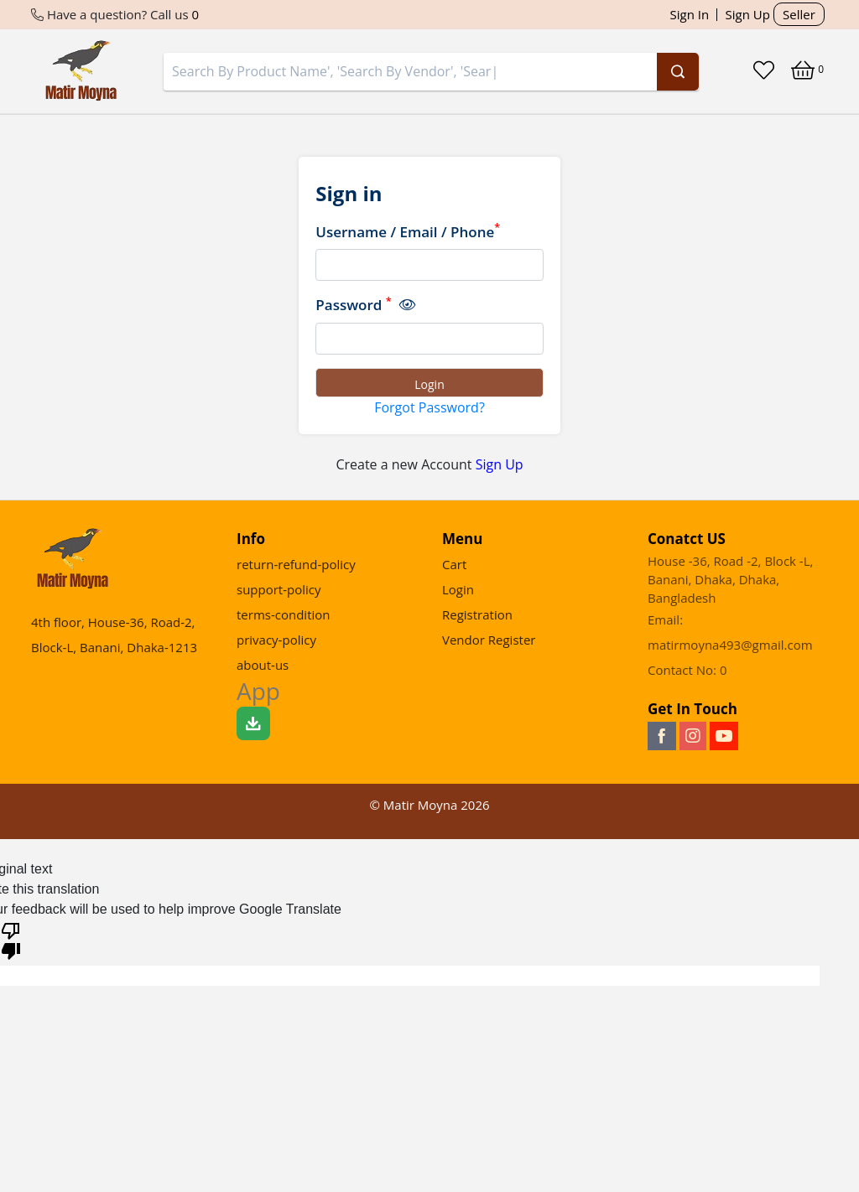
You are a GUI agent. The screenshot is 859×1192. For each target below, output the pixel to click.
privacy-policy (276, 639)
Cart (454, 564)
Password (364, 304)
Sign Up (748, 14)
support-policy (279, 589)
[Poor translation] (11, 940)
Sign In (690, 14)
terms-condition (284, 614)
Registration (477, 614)
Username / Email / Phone (407, 231)
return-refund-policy (296, 564)
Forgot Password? (429, 407)
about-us (263, 664)
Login (458, 589)
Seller (799, 14)
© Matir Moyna (429, 804)
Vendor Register (488, 639)
